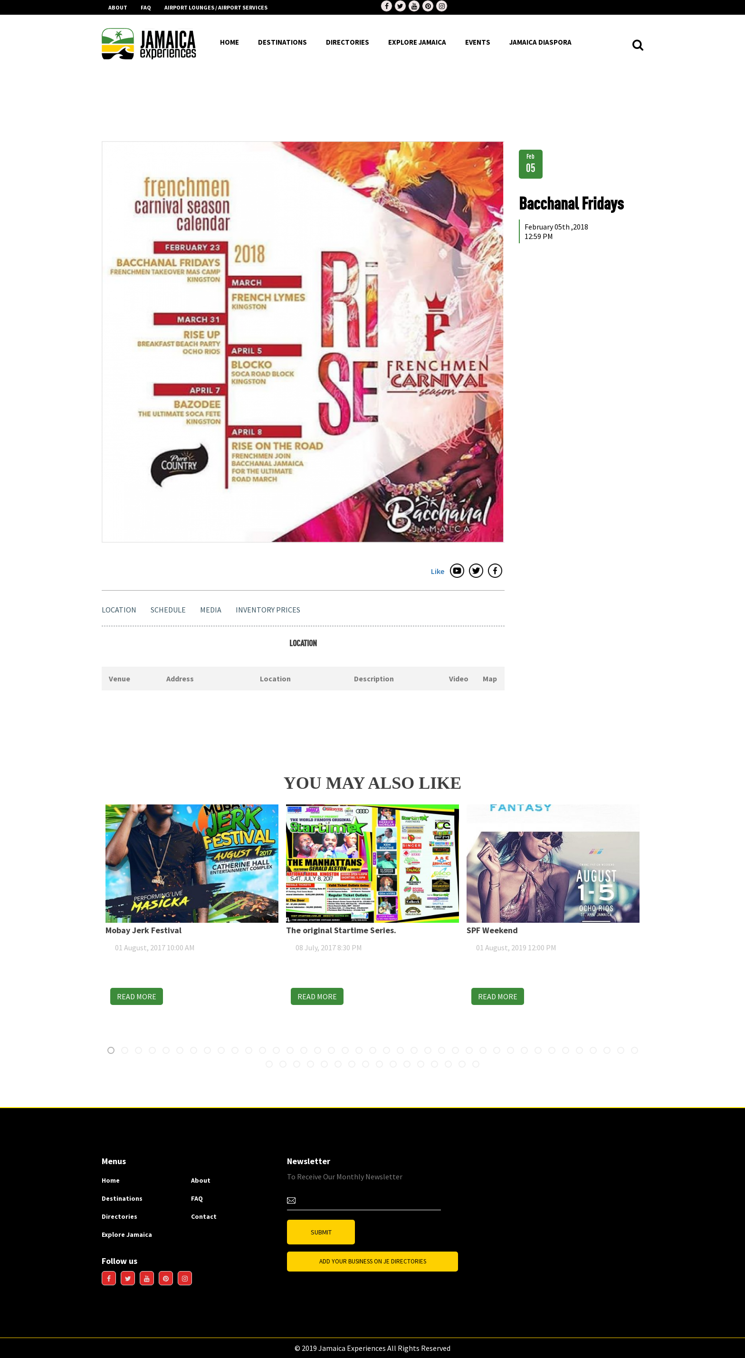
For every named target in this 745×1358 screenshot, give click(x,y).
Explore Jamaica (127, 1234)
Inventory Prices (268, 609)
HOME (229, 42)
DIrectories (347, 42)
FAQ (146, 7)
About (117, 7)
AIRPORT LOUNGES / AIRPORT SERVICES (215, 7)
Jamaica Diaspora (540, 42)
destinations (282, 42)
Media (210, 609)
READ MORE (152, 996)
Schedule (168, 609)
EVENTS (477, 42)
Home (111, 1180)
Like (437, 571)
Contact (204, 1216)
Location (119, 609)
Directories (119, 1216)
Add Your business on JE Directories (372, 1261)
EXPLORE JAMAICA (417, 42)
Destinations (122, 1198)
